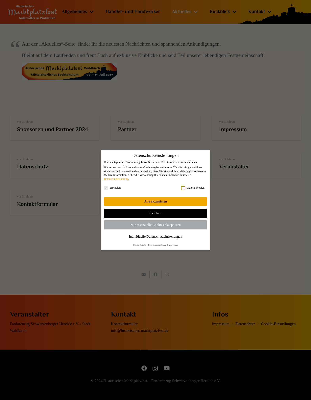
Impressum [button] (173, 245)
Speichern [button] (155, 213)
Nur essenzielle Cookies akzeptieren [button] (155, 225)
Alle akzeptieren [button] (155, 201)
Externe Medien (192, 187)
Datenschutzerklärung (116, 178)
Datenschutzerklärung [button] (157, 245)
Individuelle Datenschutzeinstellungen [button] (155, 236)
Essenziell (112, 187)
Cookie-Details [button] (139, 245)
